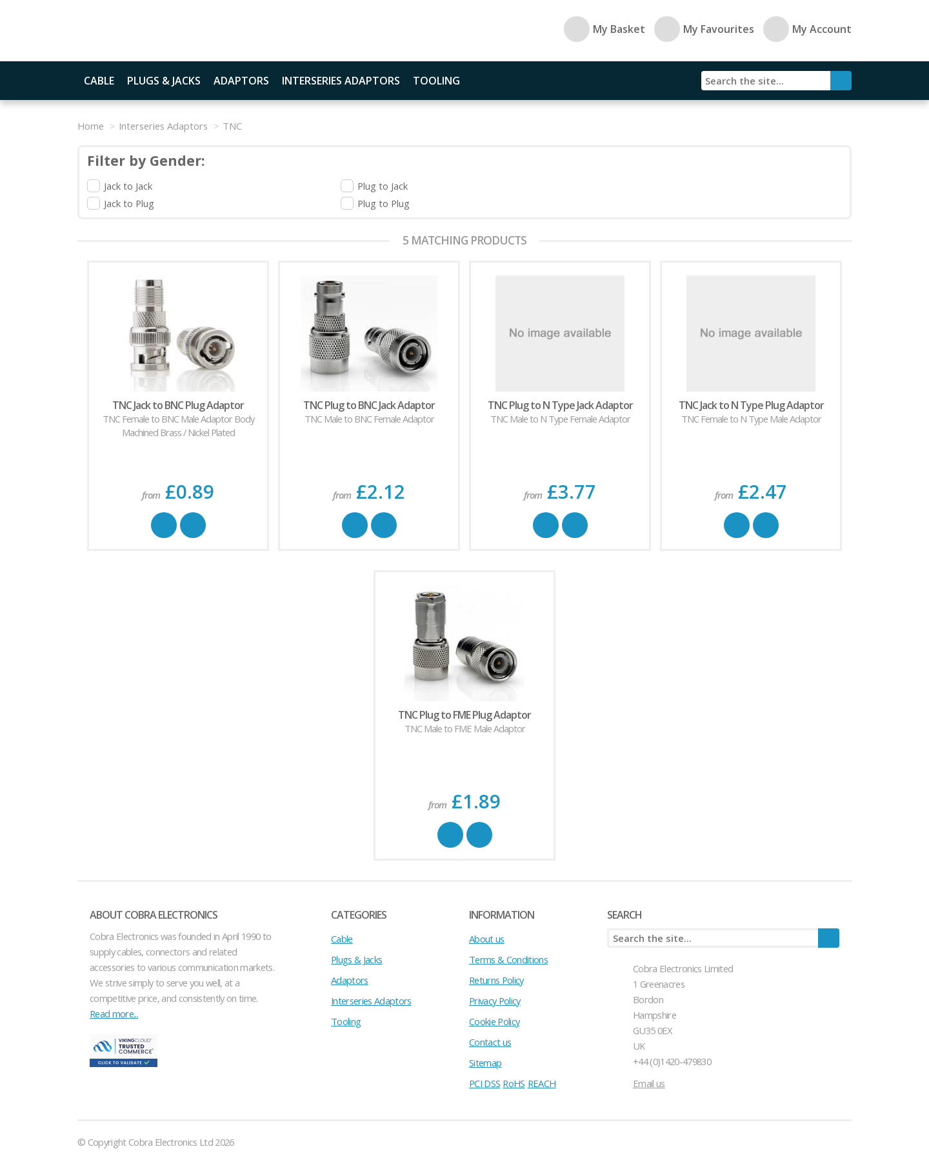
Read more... (114, 1013)
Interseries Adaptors (341, 81)
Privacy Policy (495, 1000)
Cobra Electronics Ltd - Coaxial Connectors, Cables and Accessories (167, 31)
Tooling (436, 81)
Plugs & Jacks (164, 81)
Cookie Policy (494, 1021)
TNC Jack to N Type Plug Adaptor (751, 405)
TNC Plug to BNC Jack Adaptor (369, 405)
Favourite (193, 525)
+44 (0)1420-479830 (672, 1061)
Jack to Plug (129, 203)
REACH (542, 1083)
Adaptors (241, 81)
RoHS (513, 1083)
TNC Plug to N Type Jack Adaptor (560, 405)
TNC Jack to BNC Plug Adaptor (178, 405)
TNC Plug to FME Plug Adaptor (464, 715)
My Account (807, 29)
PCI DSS (484, 1083)
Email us (649, 1083)
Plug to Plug (383, 203)
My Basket (604, 29)
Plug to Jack (382, 185)
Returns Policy (496, 980)
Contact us (490, 1041)
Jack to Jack (128, 185)
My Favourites (704, 29)
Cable (99, 81)
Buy (164, 525)
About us (486, 938)
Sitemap (485, 1062)
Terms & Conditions (508, 959)
